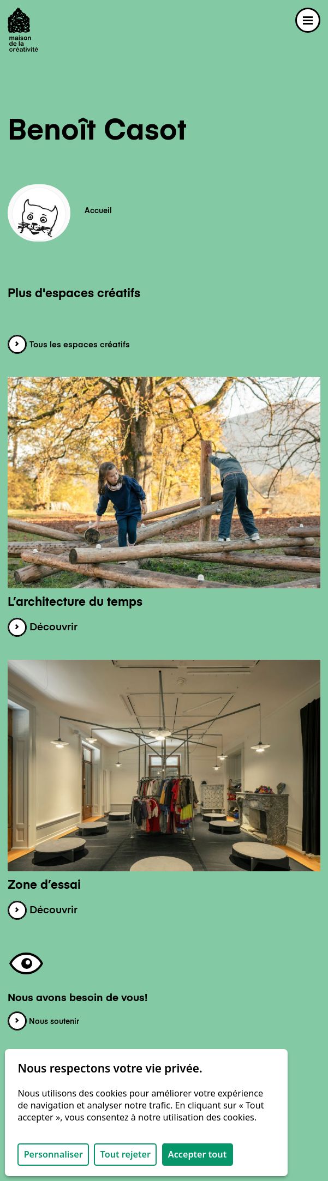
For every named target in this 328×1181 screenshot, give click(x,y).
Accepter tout (197, 1154)
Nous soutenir (43, 1022)
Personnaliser (53, 1154)
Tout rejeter (125, 1154)
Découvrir (42, 627)
